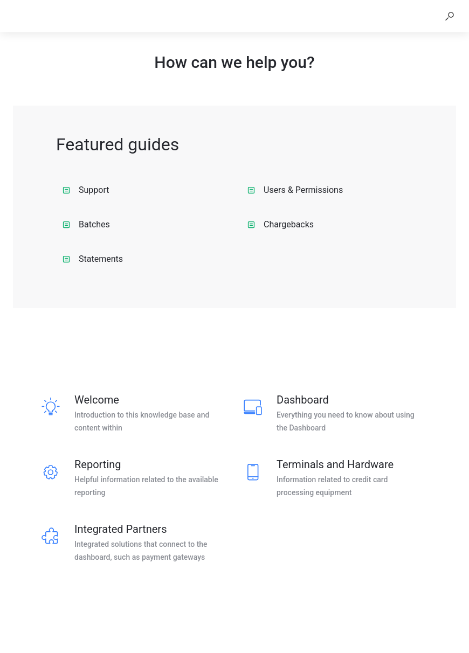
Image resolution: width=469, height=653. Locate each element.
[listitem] (133, 414)
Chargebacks (280, 224)
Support (86, 190)
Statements (93, 259)
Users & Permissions (295, 190)
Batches (86, 224)
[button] (449, 16)
